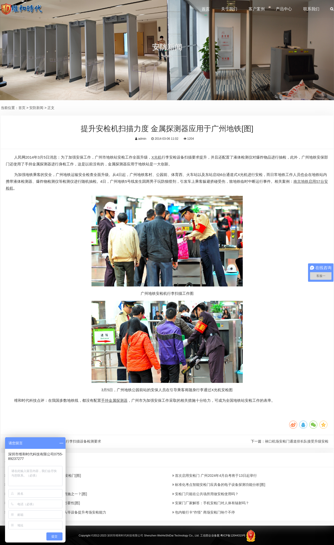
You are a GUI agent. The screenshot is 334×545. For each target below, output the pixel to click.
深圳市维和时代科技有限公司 (125, 535)
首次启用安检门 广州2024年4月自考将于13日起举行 (214, 476)
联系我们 (311, 9)
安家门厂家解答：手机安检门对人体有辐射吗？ (210, 503)
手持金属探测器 (114, 400)
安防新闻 (36, 108)
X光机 (156, 157)
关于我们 (229, 9)
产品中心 (284, 9)
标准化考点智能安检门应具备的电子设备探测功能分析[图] (218, 485)
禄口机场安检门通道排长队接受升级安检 (296, 441)
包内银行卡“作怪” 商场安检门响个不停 (203, 512)
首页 (206, 9)
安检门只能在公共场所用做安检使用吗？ (205, 494)
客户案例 (257, 9)
